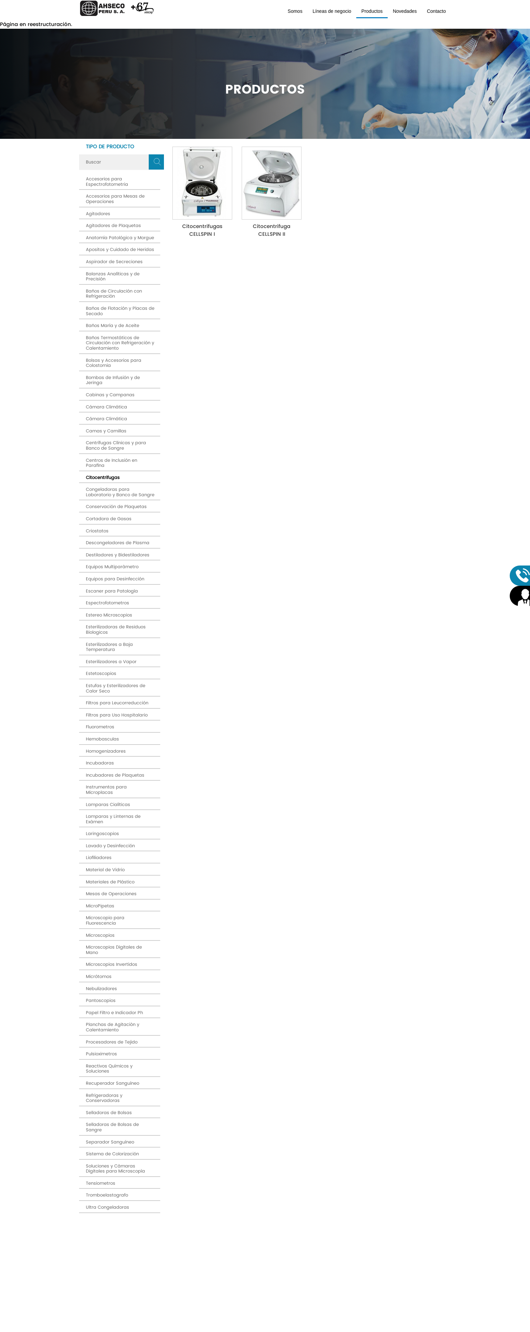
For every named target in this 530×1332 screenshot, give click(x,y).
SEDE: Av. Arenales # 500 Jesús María (117, 1290)
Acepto (306, 1240)
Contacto (436, 11)
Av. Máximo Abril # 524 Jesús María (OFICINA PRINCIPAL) (117, 1276)
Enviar (407, 1232)
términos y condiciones (313, 1240)
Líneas (209, 1282)
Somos (295, 11)
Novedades (405, 11)
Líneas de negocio (332, 11)
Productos (372, 11)
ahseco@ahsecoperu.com (114, 1306)
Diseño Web (313, 1327)
